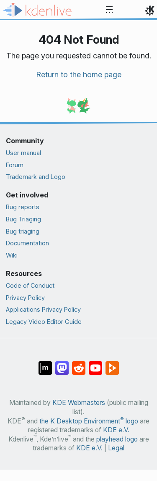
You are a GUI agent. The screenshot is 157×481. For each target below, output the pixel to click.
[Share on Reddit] (78, 364)
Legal (116, 448)
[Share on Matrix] (45, 364)
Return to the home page (78, 74)
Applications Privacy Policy (43, 309)
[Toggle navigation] (109, 10)
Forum (14, 164)
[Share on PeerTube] (112, 364)
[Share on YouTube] (95, 364)
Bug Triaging (23, 219)
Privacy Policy (25, 297)
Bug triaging (22, 231)
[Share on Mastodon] (62, 364)
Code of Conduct (30, 285)
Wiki (12, 255)
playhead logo (117, 439)
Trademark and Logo (35, 176)
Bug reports (22, 206)
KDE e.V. (116, 430)
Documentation (27, 243)
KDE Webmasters (78, 403)
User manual (23, 152)
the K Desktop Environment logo (88, 421)
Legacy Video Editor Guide (44, 321)
